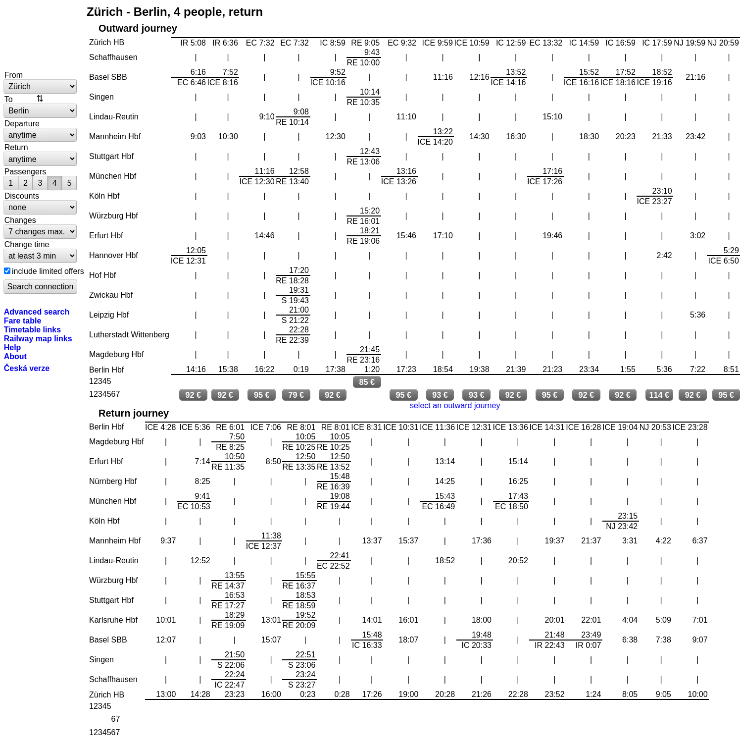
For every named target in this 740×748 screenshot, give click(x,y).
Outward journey (138, 28)
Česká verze (27, 368)
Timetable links (32, 329)
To (8, 99)
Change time (26, 244)
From (13, 74)
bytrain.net (40, 35)
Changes (20, 219)
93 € (440, 394)
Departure (22, 123)
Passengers (25, 171)
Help (12, 347)
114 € (659, 394)
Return (16, 147)
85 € (367, 381)
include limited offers (48, 271)
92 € (193, 394)
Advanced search (37, 311)
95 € (262, 394)
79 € (296, 394)
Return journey (134, 413)
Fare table (23, 320)
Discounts (21, 195)
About (15, 356)
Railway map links (38, 338)
